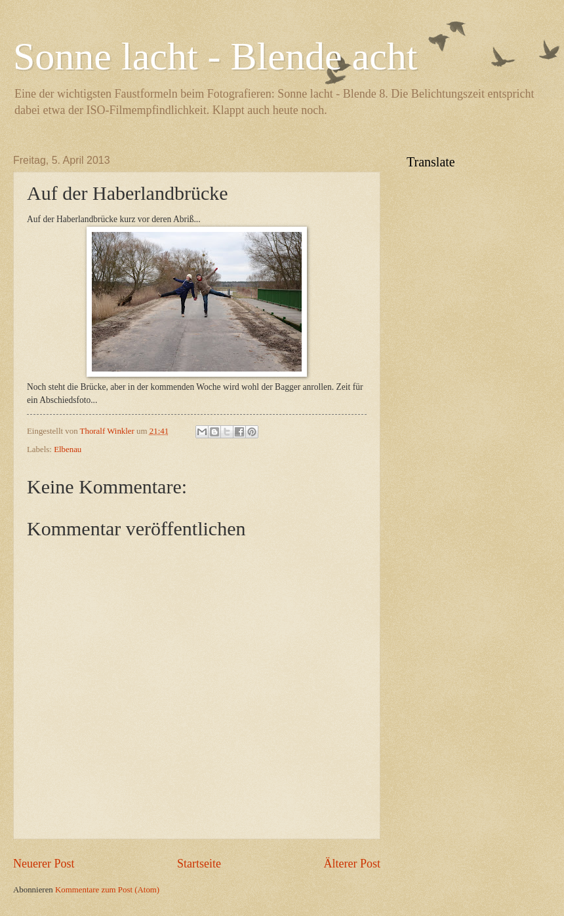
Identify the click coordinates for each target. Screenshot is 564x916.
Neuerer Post (44, 863)
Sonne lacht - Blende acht (215, 56)
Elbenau (67, 449)
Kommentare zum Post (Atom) (107, 889)
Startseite (199, 863)
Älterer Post (351, 863)
